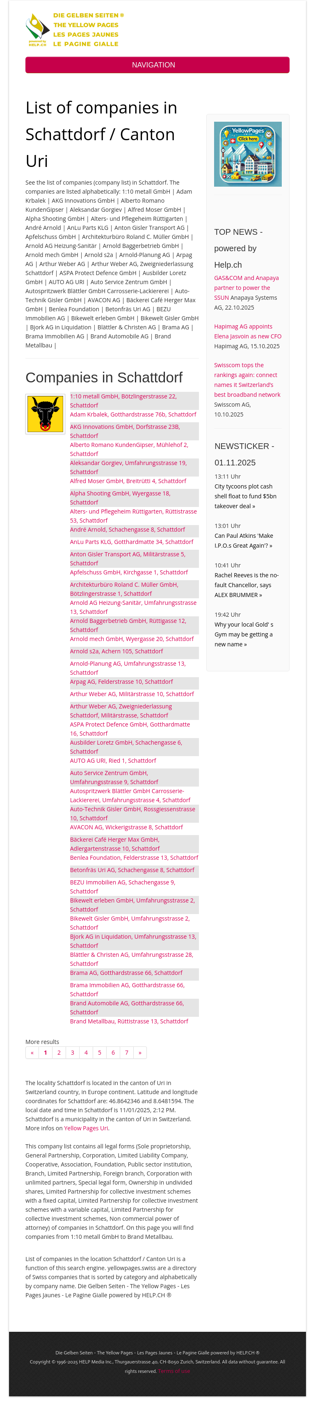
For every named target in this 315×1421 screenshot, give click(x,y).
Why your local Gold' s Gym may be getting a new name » (244, 634)
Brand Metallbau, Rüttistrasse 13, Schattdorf (129, 1021)
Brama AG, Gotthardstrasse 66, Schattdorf (126, 973)
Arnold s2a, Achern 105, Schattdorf (116, 651)
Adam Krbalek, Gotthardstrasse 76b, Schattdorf (133, 414)
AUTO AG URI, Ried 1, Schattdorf (113, 760)
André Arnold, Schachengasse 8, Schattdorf (127, 529)
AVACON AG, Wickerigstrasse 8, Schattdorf (126, 827)
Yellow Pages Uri (86, 1128)
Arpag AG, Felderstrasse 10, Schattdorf (121, 681)
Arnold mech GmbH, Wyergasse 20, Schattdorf (132, 639)
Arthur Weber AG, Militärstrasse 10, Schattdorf (132, 694)
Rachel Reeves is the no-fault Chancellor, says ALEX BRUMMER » (247, 585)
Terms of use (174, 1371)
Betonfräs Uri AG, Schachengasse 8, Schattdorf (132, 870)
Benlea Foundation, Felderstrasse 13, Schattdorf (134, 857)
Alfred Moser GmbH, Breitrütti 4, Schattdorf (128, 481)
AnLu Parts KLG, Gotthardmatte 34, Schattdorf (131, 542)
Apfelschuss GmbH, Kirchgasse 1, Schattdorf (129, 572)
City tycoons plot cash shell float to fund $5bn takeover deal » (245, 496)
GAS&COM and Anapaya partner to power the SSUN (246, 287)
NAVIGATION (157, 65)
